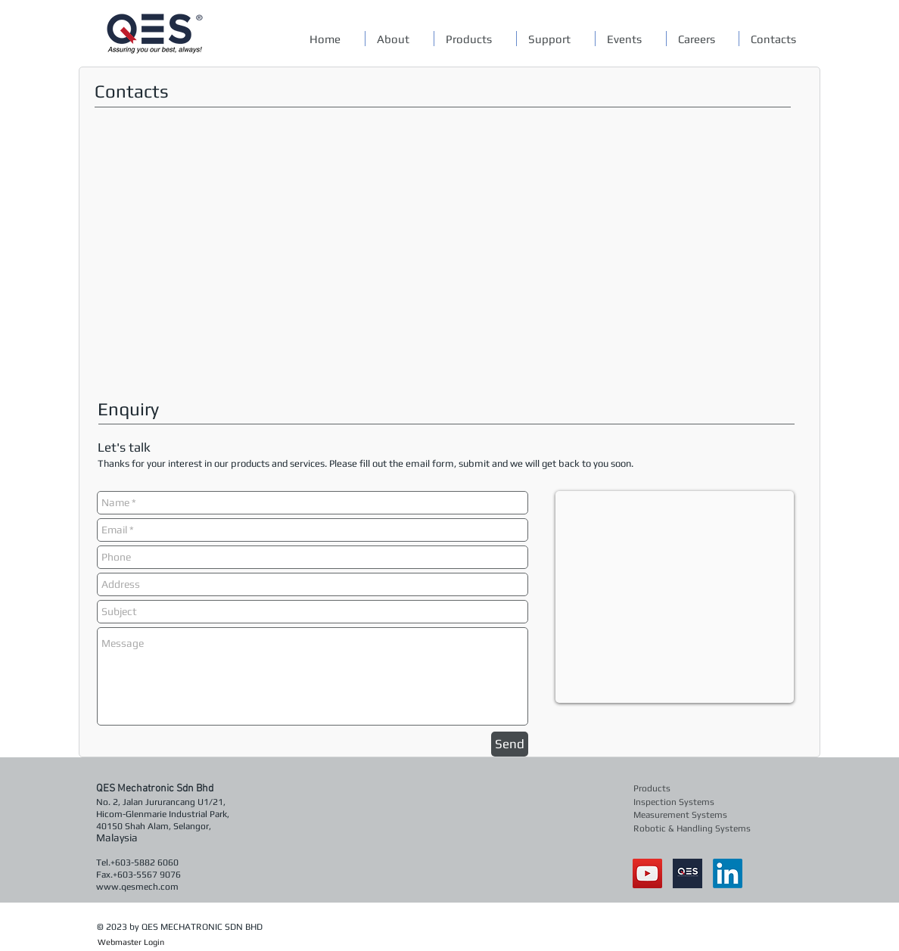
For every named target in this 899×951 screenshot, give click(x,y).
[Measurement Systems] (682, 814)
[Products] (676, 788)
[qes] (687, 873)
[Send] (509, 744)
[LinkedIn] (727, 873)
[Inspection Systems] (676, 801)
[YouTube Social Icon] (647, 873)
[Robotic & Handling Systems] (692, 828)
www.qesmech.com (137, 886)
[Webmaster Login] (130, 942)
